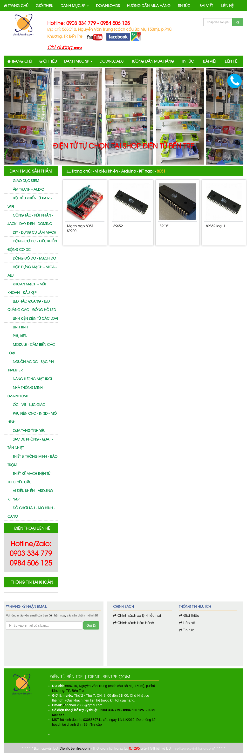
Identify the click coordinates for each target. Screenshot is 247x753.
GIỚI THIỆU (44, 5)
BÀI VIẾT (206, 5)
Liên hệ (188, 622)
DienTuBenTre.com (75, 748)
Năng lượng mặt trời (32, 378)
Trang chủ (81, 171)
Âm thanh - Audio (28, 189)
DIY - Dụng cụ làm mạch (34, 232)
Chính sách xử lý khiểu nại (139, 615)
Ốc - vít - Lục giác (29, 404)
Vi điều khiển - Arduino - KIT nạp (123, 171)
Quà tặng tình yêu (29, 430)
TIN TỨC (184, 5)
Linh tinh (20, 327)
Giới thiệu (191, 615)
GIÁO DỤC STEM (26, 180)
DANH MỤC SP (75, 5)
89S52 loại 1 (215, 225)
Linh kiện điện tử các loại (35, 318)
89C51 (165, 225)
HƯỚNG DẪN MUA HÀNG (149, 5)
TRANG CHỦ (16, 5)
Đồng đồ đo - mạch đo (34, 258)
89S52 (118, 225)
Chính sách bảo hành (135, 622)
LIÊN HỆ (227, 5)
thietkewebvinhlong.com (193, 748)
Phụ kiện (20, 335)
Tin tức (188, 629)
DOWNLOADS (108, 5)
